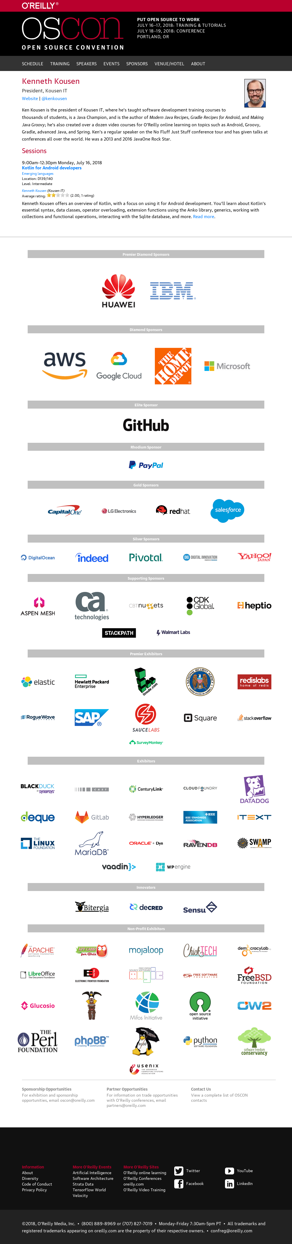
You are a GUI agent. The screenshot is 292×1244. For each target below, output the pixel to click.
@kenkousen (54, 98)
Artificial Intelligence (92, 1172)
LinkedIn (239, 1183)
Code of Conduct (37, 1183)
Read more (203, 216)
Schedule (32, 63)
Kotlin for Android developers (52, 167)
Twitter (187, 1170)
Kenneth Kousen (34, 190)
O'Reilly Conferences (142, 1178)
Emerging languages (37, 173)
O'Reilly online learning (144, 1172)
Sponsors (137, 63)
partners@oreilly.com (126, 1105)
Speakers (86, 63)
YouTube (239, 1170)
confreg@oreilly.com (231, 1230)
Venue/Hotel (169, 63)
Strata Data (83, 1183)
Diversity (30, 1178)
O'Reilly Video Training (144, 1189)
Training (60, 63)
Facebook (189, 1183)
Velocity (80, 1195)
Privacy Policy (34, 1189)
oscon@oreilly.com (77, 1100)
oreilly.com (133, 1183)
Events (111, 63)
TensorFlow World (89, 1189)
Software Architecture (93, 1178)
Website (30, 98)
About (198, 63)
